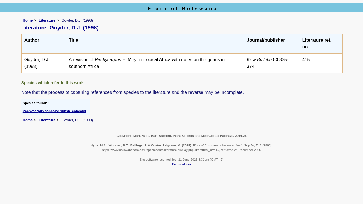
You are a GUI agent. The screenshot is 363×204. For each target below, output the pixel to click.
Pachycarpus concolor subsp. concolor (54, 111)
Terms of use (181, 164)
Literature (47, 20)
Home (28, 20)
